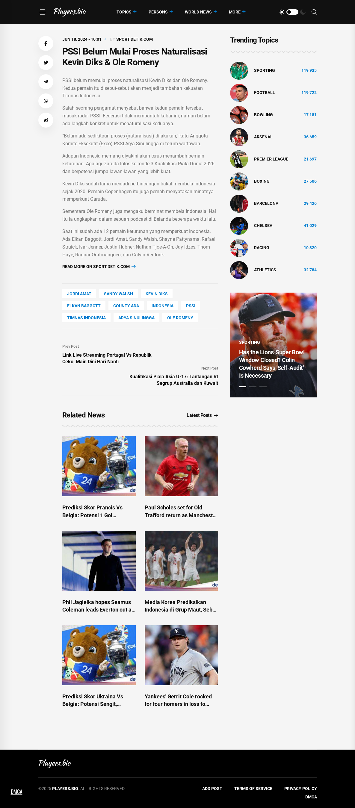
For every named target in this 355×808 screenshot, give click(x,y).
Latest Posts (202, 415)
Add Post (212, 788)
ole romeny (180, 317)
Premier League (271, 159)
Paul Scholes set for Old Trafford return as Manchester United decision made (181, 515)
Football (264, 92)
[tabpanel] (273, 345)
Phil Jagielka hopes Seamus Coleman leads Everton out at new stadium (97, 609)
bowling (263, 114)
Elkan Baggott (84, 305)
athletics (265, 269)
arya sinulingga (136, 317)
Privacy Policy (300, 788)
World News (198, 12)
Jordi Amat (79, 293)
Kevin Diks (157, 293)
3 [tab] (263, 386)
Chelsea (263, 225)
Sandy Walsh (118, 293)
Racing (261, 247)
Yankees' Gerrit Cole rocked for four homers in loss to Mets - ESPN (178, 704)
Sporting (264, 70)
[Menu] (42, 12)
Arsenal (263, 136)
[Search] (314, 12)
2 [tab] (252, 386)
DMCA (311, 797)
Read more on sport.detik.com (99, 266)
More (235, 12)
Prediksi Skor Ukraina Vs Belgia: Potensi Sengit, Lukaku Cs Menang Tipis (92, 704)
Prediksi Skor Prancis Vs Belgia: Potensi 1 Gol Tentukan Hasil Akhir (92, 515)
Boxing (262, 181)
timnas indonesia (86, 317)
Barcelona (266, 203)
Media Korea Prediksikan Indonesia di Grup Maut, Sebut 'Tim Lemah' (181, 609)
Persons (158, 12)
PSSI (190, 305)
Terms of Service (253, 788)
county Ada (126, 305)
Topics (124, 12)
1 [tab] (242, 386)
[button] (45, 43)
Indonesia (162, 305)
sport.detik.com (134, 39)
